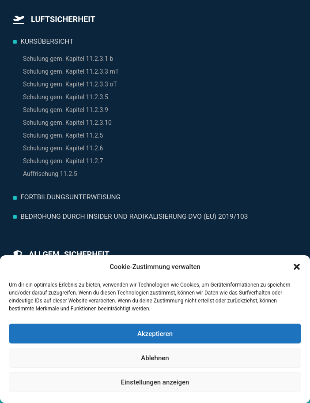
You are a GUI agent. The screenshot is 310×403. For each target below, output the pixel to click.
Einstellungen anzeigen (155, 382)
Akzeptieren (155, 334)
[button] (296, 266)
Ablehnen (155, 358)
